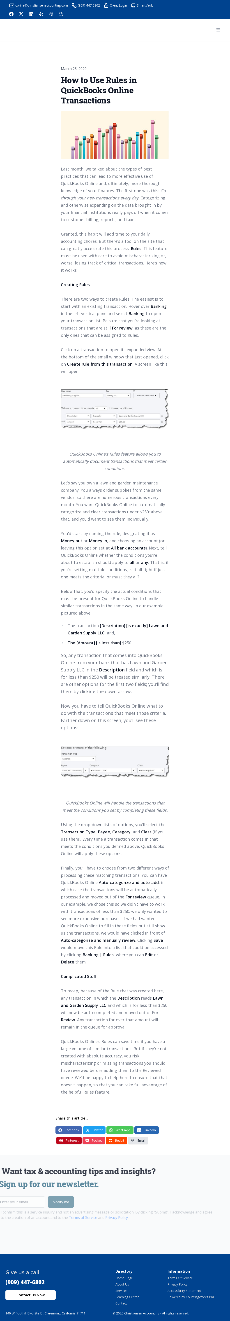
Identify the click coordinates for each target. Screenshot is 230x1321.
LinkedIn (146, 1130)
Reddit (116, 1140)
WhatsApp (120, 1130)
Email (138, 1140)
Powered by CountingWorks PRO (192, 1297)
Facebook (68, 1130)
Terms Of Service (180, 1278)
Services (121, 1290)
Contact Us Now (30, 1295)
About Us (122, 1284)
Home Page (124, 1278)
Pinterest (69, 1140)
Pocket (93, 1140)
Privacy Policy (107, 1217)
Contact (121, 1303)
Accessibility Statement (184, 1290)
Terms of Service (73, 1217)
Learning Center (127, 1297)
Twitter (94, 1130)
